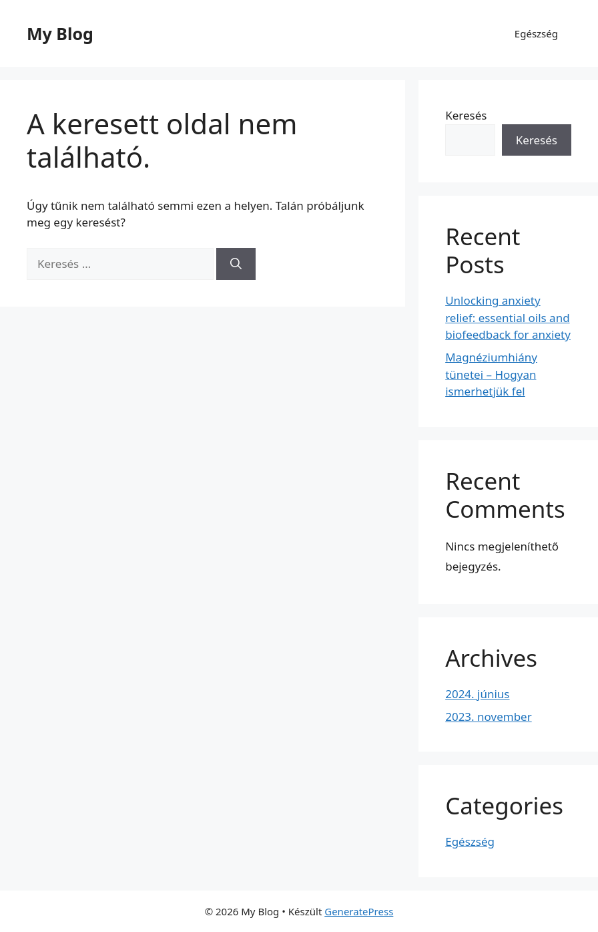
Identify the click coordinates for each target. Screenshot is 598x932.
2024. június (477, 694)
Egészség (536, 33)
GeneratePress (358, 911)
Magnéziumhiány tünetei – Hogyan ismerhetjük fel (491, 374)
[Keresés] (236, 264)
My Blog (60, 33)
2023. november (488, 716)
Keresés (466, 115)
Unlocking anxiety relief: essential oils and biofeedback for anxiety (508, 317)
